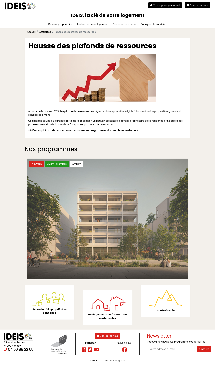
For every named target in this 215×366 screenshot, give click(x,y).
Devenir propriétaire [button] (60, 24)
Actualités (45, 32)
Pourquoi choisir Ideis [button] (153, 24)
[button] (37, 219)
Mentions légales (115, 360)
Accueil (31, 32)
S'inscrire (204, 349)
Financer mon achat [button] (125, 24)
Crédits (94, 360)
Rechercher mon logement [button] (92, 24)
